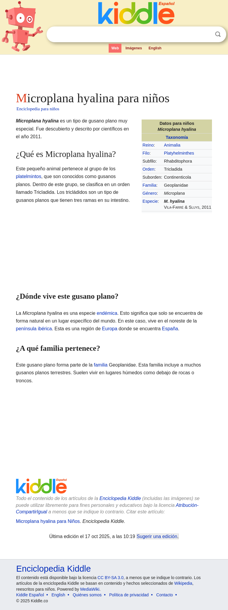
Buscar (218, 34)
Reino (148, 145)
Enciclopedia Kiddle (120, 498)
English (155, 48)
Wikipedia (183, 583)
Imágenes (134, 48)
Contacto (164, 594)
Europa (110, 328)
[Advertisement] (114, 71)
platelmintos (28, 176)
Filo (145, 153)
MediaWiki (89, 589)
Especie (150, 201)
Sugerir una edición (157, 536)
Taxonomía (177, 137)
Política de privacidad (129, 594)
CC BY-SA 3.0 (111, 577)
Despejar (206, 34)
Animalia (172, 145)
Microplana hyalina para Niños (48, 521)
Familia (149, 185)
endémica (107, 313)
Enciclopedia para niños (38, 108)
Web (115, 48)
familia (100, 364)
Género (149, 193)
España (170, 328)
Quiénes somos (87, 594)
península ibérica (34, 328)
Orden (148, 169)
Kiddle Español (30, 594)
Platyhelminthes (179, 153)
